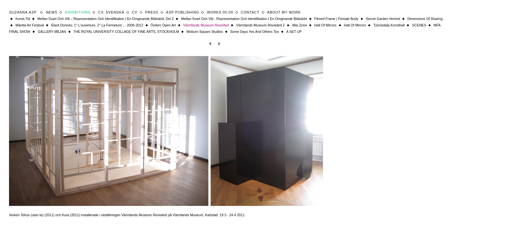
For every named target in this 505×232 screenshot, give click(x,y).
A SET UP (294, 32)
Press (151, 12)
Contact (250, 12)
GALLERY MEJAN (52, 32)
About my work (284, 12)
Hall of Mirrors (325, 25)
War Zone (299, 25)
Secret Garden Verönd (383, 19)
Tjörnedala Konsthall (389, 25)
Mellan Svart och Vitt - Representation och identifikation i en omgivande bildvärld (244, 19)
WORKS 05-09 (220, 12)
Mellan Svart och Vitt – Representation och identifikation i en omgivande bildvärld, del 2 (105, 19)
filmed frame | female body (336, 19)
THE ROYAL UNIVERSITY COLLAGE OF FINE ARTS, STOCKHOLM (126, 32)
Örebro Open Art (163, 25)
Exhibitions (78, 12)
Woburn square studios (204, 32)
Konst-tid (22, 19)
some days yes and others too (254, 32)
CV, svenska (111, 12)
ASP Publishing (182, 12)
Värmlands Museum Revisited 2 (260, 25)
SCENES (419, 25)
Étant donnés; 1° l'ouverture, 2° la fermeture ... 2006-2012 (97, 25)
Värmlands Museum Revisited (206, 25)
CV (135, 12)
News (51, 12)
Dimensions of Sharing (425, 19)
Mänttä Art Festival (29, 25)
